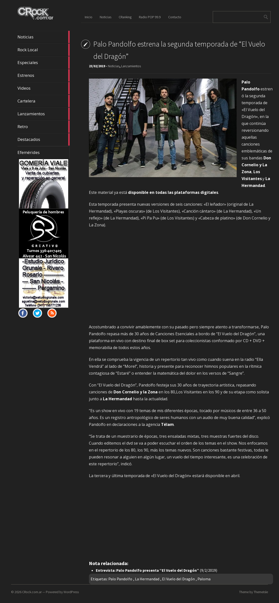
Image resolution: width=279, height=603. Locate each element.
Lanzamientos (43, 114)
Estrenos (43, 75)
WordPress (71, 592)
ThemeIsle (261, 592)
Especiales (43, 62)
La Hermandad (147, 578)
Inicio (88, 17)
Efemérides (28, 152)
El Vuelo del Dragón (178, 578)
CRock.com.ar (32, 592)
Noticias (43, 37)
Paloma (204, 578)
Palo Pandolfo (120, 578)
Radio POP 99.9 (150, 17)
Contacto (174, 17)
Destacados (43, 139)
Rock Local (43, 50)
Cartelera (43, 101)
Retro (43, 126)
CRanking (125, 17)
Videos (43, 88)
